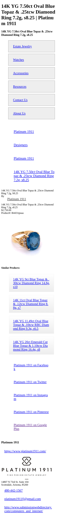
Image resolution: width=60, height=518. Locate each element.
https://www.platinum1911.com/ (25, 451)
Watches (18, 59)
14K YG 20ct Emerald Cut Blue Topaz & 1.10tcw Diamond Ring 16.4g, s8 (30, 345)
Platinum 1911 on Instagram (31, 396)
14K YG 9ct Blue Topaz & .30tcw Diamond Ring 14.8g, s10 (31, 282)
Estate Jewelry (22, 46)
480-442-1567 (13, 490)
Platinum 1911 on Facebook (31, 367)
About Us (19, 113)
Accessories (20, 73)
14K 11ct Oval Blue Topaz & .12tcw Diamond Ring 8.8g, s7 (30, 303)
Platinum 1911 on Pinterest (31, 412)
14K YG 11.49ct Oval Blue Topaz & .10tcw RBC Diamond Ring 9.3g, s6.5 (31, 324)
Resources (19, 86)
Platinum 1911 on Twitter (30, 382)
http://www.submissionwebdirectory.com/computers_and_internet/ (28, 509)
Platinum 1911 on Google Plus (30, 426)
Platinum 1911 (16, 199)
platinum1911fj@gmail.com (22, 499)
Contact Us (20, 100)
